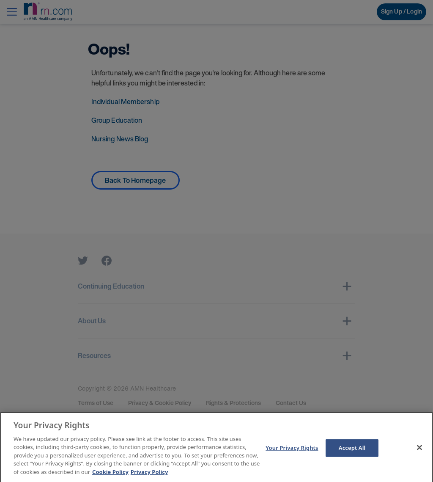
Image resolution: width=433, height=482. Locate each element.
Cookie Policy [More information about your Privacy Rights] (110, 475)
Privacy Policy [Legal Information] (149, 475)
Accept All (352, 451)
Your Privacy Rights (292, 451)
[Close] (419, 451)
